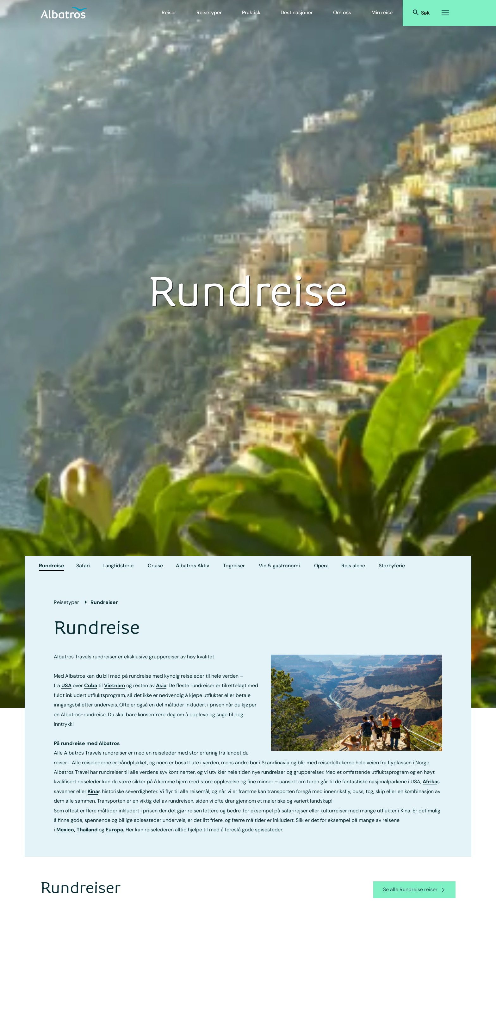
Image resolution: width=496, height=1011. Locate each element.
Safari (83, 565)
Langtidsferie (117, 565)
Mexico (65, 829)
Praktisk (251, 12)
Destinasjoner (297, 12)
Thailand (87, 829)
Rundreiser (104, 602)
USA (66, 685)
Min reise (382, 12)
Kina (93, 791)
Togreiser (234, 565)
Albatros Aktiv (192, 565)
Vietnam (114, 685)
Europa (114, 829)
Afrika (430, 781)
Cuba (90, 685)
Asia (161, 685)
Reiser (169, 12)
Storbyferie (392, 565)
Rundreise (51, 565)
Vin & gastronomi (279, 565)
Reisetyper (209, 12)
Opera (321, 565)
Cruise (155, 565)
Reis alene (353, 565)
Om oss (342, 12)
